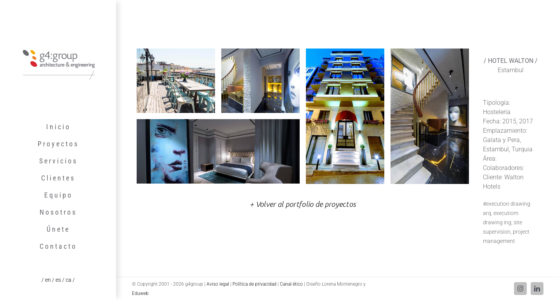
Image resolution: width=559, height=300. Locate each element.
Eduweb (140, 293)
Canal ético (291, 284)
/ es (57, 280)
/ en (47, 280)
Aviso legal (218, 284)
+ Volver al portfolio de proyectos (303, 203)
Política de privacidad (254, 284)
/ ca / (68, 280)
